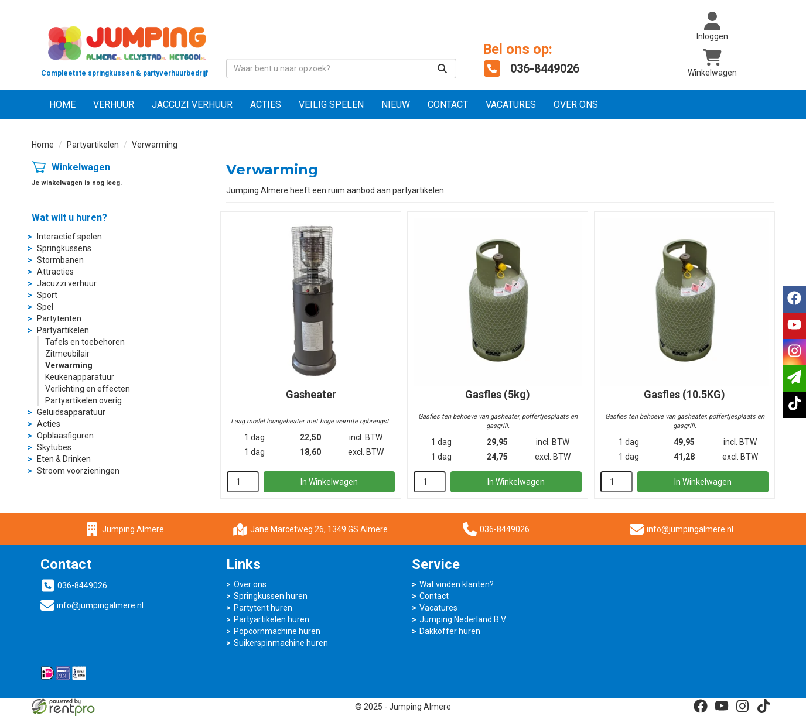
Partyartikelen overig (83, 400)
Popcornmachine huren (277, 631)
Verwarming (69, 365)
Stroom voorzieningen (78, 470)
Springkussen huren (271, 596)
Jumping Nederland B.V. (463, 619)
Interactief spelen (69, 236)
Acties (265, 104)
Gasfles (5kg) (497, 394)
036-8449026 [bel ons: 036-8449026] (82, 585)
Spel (45, 306)
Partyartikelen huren (271, 619)
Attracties (55, 271)
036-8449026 (496, 529)
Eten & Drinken (64, 459)
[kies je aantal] (243, 481)
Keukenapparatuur (79, 377)
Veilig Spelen (331, 104)
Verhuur (113, 104)
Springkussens (64, 248)
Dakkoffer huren (449, 631)
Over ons (576, 104)
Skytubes (54, 447)
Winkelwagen (81, 167)
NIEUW (395, 104)
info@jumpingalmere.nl (690, 529)
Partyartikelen (93, 144)
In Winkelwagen (329, 482)
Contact (448, 104)
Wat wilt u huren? (69, 217)
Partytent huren (263, 607)
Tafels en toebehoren (85, 342)
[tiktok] (763, 706)
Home (62, 104)
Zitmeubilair (67, 353)
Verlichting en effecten (87, 388)
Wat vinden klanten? (456, 584)
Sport (47, 295)
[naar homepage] (124, 50)
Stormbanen (60, 260)
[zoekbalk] (341, 68)
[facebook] (700, 706)
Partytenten (59, 318)
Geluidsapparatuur (71, 412)
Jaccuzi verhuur (192, 104)
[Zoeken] (442, 68)
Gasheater (311, 394)
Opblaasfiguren (65, 435)
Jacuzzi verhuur (67, 283)
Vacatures (511, 104)
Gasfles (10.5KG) (684, 394)
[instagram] (742, 706)
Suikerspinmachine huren (281, 643)
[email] (794, 378)
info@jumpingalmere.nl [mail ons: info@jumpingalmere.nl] (100, 605)
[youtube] (721, 706)
